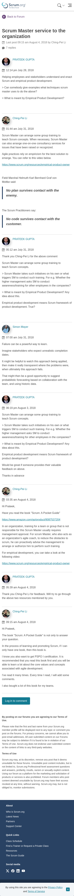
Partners (10, 821)
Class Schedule (14, 841)
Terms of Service (36, 891)
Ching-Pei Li (20, 118)
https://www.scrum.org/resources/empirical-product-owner (36, 164)
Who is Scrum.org (15, 811)
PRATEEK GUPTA (24, 59)
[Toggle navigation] (70, 5)
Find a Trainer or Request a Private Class (27, 846)
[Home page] (13, 5)
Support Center (14, 826)
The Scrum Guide (15, 855)
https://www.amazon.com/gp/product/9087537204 (31, 519)
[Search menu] (61, 5)
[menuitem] (61, 5)
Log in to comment (16, 700)
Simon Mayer (20, 326)
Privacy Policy (55, 887)
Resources (11, 850)
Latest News (12, 816)
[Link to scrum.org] (7, 870)
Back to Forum (13, 17)
